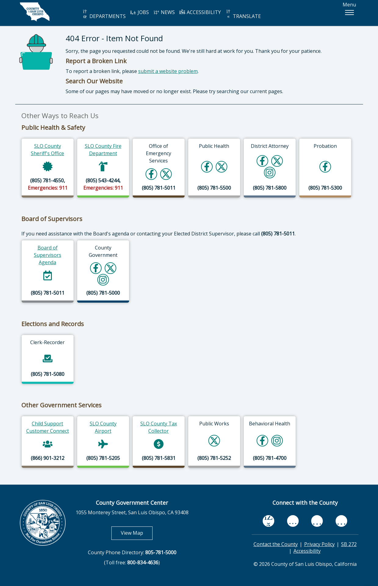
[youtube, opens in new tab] (292, 521)
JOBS (139, 12)
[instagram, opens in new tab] (341, 521)
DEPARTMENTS (104, 14)
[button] (349, 12)
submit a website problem (168, 71)
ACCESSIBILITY (200, 12)
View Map (137, 532)
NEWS (164, 12)
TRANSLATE (243, 14)
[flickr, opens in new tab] (317, 521)
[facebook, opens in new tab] (268, 521)
